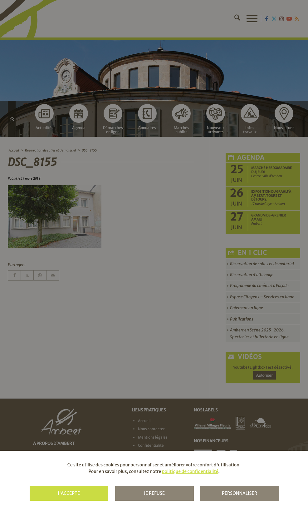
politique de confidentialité (190, 471)
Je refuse (154, 493)
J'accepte (69, 493)
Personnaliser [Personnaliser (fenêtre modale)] (239, 493)
